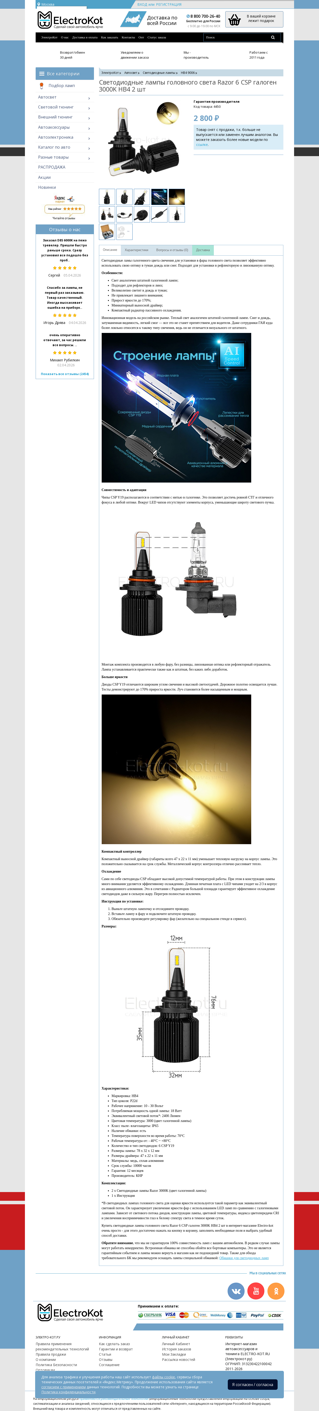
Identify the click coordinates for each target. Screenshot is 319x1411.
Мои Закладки (174, 1354)
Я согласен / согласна (252, 1384)
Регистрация (168, 4)
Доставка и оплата (85, 37)
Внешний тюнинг (55, 117)
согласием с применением (63, 1387)
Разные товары (53, 157)
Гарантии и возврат (116, 1349)
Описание (110, 250)
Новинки (47, 187)
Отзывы (105, 1359)
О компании (46, 1359)
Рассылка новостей (178, 1359)
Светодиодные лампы (159, 73)
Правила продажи (51, 1354)
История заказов (176, 1349)
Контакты (128, 37)
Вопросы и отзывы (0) (172, 250)
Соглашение (109, 1364)
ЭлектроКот (49, 37)
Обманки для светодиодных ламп (244, 1258)
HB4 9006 (188, 73)
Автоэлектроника (55, 137)
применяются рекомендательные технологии (114, 1399)
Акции (44, 177)
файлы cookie (163, 1377)
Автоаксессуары (54, 127)
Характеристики (136, 250)
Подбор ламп (56, 86)
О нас (65, 37)
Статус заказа (157, 37)
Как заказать (109, 37)
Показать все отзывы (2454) (65, 374)
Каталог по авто (54, 147)
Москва (45, 4)
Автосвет (47, 97)
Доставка (203, 250)
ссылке (202, 144)
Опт (141, 37)
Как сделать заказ (114, 1343)
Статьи (105, 1354)
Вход (142, 4)
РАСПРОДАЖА (51, 167)
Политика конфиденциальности (68, 1392)
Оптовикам (45, 1370)
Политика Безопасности (56, 1364)
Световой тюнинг (56, 107)
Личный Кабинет (176, 1343)
